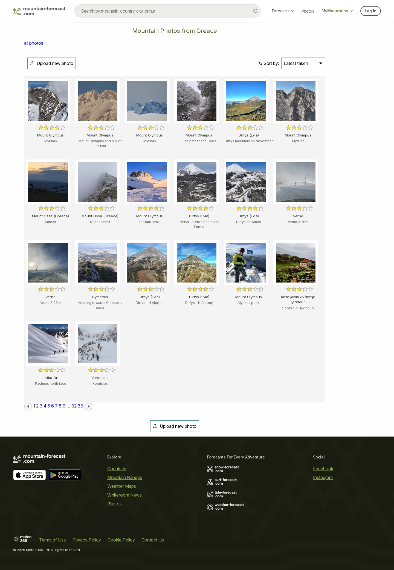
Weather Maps (121, 486)
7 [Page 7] (56, 406)
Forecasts (283, 10)
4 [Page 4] (45, 406)
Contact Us (152, 540)
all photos (33, 43)
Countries (116, 468)
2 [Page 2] (37, 406)
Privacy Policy (87, 540)
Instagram (323, 477)
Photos (308, 11)
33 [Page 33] (80, 406)
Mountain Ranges (124, 477)
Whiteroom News (124, 495)
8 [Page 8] (60, 406)
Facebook (323, 468)
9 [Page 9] (64, 406)
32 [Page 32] (74, 406)
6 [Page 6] (52, 406)
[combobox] (167, 11)
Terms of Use (52, 540)
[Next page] (88, 406)
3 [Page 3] (41, 406)
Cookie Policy (121, 540)
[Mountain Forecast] (39, 11)
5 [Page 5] (49, 406)
